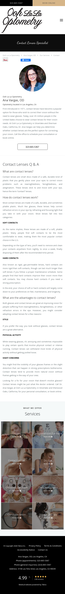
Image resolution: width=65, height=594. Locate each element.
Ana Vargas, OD (30, 55)
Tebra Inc (21, 546)
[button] (32, 147)
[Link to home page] (29, 20)
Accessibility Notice (26, 550)
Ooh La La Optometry (11, 55)
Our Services (45, 55)
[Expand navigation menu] (61, 20)
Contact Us (43, 550)
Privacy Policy (35, 545)
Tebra (44, 584)
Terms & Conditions (53, 545)
